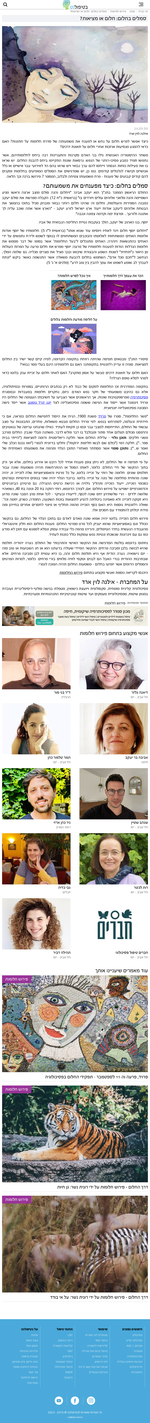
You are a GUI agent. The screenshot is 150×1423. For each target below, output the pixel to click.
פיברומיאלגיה (134, 1361)
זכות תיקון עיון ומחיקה (25, 1366)
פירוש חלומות (115, 608)
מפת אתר (32, 1387)
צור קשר (33, 1377)
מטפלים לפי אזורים (96, 1340)
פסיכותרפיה (139, 401)
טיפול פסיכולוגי (64, 1371)
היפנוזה (68, 1382)
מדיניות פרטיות (29, 1355)
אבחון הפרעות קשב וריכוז (93, 1371)
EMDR (69, 1377)
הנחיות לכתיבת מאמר (25, 1371)
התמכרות (136, 1377)
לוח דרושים (101, 1366)
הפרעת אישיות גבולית (129, 1366)
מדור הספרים (100, 1361)
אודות (34, 1340)
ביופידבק (68, 1361)
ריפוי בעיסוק (65, 1345)
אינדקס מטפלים (98, 1377)
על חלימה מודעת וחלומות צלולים (74, 324)
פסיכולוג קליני (134, 1345)
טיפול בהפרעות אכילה (95, 1355)
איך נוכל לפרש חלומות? (74, 280)
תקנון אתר (32, 1350)
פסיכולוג (137, 1340)
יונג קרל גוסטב (39, 406)
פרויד (102, 420)
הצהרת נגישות (30, 1361)
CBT (70, 1340)
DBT (70, 1355)
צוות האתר (32, 1345)
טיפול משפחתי (64, 1366)
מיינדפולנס (136, 1371)
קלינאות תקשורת (63, 1350)
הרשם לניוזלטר (29, 1382)
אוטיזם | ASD (134, 1350)
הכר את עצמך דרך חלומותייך (123, 280)
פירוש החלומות (71, 576)
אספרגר (137, 1355)
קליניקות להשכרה (97, 1350)
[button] (8, 7)
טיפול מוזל (101, 1345)
